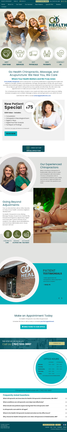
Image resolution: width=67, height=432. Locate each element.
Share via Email (65, 424)
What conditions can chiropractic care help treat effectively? (23, 402)
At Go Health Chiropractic (12, 81)
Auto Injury (26, 242)
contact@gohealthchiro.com (42, 95)
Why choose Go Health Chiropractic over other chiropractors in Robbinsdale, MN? (30, 416)
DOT (33, 57)
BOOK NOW (10, 133)
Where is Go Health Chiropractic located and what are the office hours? (26, 413)
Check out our (33, 149)
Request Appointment (6, 1)
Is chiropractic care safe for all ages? (15, 409)
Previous (59, 298)
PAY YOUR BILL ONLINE (42, 1)
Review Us (22, 1)
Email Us (16, 1)
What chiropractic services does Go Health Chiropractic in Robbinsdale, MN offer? (30, 398)
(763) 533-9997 (56, 1)
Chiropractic (7, 242)
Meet (6, 57)
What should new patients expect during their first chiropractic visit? (26, 405)
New (47, 57)
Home (3, 4)
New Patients (39, 4)
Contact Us (57, 343)
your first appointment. (47, 321)
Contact (3, 6)
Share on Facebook (64, 424)
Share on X (62, 424)
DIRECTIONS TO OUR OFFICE (33, 327)
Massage (16, 242)
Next (62, 298)
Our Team (19, 4)
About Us (10, 4)
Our (20, 57)
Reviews (58, 4)
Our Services (28, 4)
